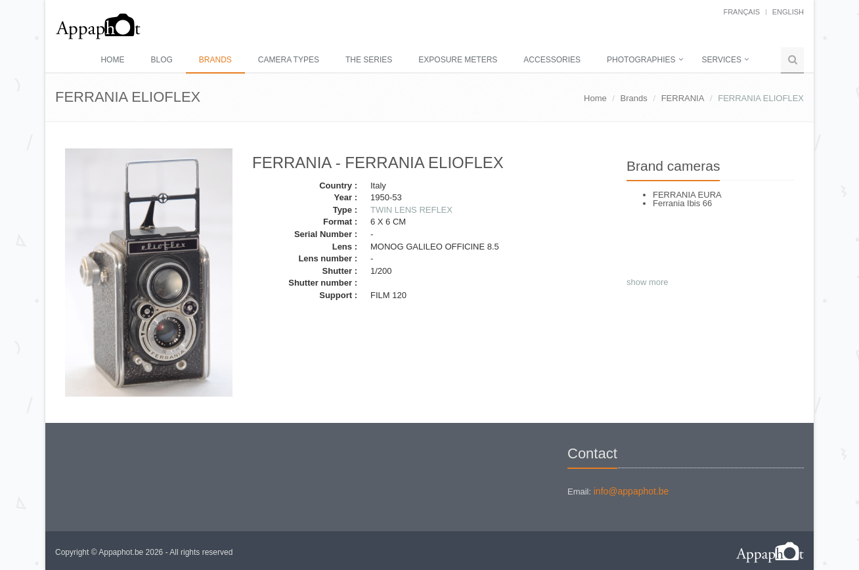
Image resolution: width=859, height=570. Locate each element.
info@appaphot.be (631, 491)
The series (368, 59)
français (741, 12)
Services (721, 59)
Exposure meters (457, 59)
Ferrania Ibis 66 (682, 203)
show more (648, 282)
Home (112, 59)
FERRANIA (683, 98)
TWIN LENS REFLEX (411, 210)
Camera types (288, 59)
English (788, 12)
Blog (161, 59)
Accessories (552, 59)
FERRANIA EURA (687, 195)
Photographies (641, 59)
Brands (215, 59)
